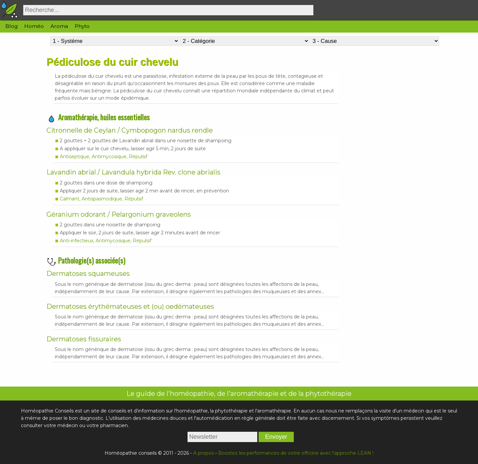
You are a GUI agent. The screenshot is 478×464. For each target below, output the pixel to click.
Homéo (34, 26)
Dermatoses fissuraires (83, 339)
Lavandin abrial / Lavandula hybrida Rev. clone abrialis (133, 172)
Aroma (59, 26)
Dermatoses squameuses (88, 274)
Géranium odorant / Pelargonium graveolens (118, 214)
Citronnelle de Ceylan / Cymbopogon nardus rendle (129, 130)
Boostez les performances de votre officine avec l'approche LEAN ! (295, 453)
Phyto (82, 26)
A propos (203, 453)
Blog (11, 26)
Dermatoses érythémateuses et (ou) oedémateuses (130, 306)
